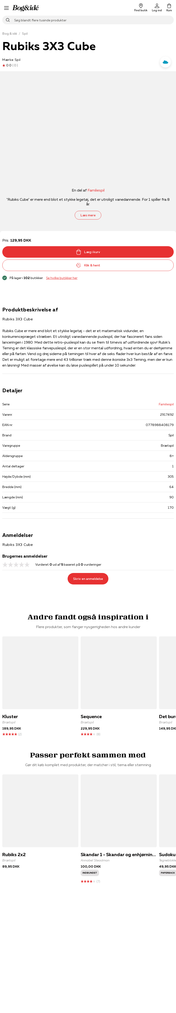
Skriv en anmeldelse (88, 579)
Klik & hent (88, 265)
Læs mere (88, 215)
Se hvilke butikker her (61, 278)
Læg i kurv (88, 252)
